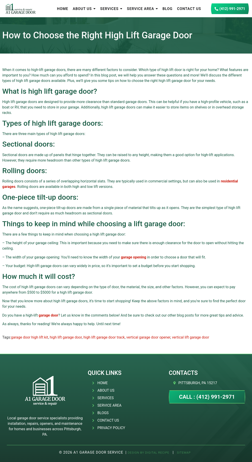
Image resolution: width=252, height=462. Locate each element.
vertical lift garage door (190, 337)
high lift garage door (66, 337)
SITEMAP (183, 452)
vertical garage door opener (148, 337)
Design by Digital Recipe (148, 452)
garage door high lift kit (29, 337)
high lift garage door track (104, 337)
